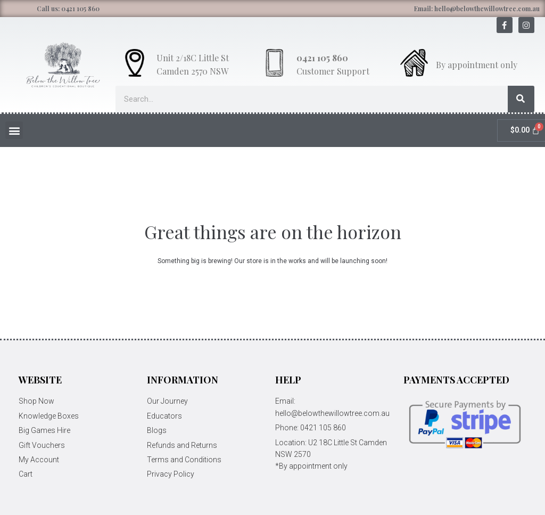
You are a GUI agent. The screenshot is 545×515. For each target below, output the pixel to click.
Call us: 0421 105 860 (68, 8)
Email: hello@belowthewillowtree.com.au (477, 8)
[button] (14, 130)
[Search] (521, 99)
